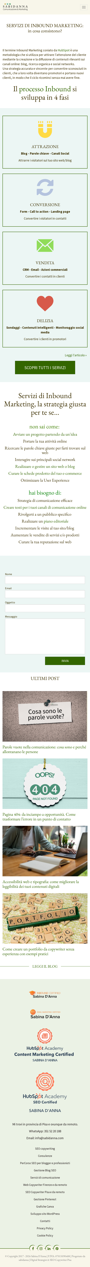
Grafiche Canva (45, 1206)
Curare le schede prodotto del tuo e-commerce (45, 473)
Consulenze (45, 1156)
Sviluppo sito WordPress (45, 1214)
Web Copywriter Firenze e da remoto (45, 1185)
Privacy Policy (45, 1228)
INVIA (65, 661)
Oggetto (10, 602)
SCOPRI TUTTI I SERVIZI (45, 367)
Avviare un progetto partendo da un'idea (45, 434)
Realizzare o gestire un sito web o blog (45, 466)
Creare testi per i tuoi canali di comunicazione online (45, 507)
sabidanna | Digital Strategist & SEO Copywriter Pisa (45, 1260)
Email (8, 588)
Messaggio (11, 616)
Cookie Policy (45, 1235)
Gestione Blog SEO (45, 1170)
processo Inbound (45, 88)
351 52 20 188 (52, 1131)
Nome (8, 574)
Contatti (45, 1221)
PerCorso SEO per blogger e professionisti (45, 1163)
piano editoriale (56, 521)
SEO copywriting (45, 1148)
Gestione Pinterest (45, 1199)
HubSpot (64, 50)
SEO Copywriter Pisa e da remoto (45, 1192)
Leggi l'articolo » (76, 355)
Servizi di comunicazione (45, 1177)
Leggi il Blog (45, 966)
